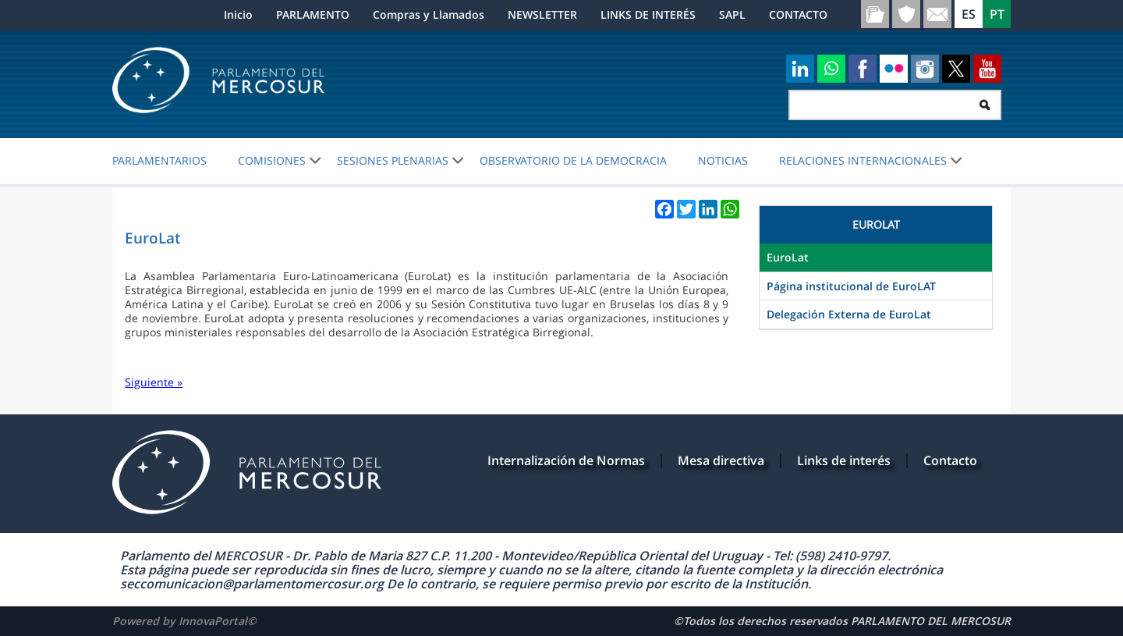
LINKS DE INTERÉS (648, 14)
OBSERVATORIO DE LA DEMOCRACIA (573, 161)
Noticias (723, 161)
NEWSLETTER (542, 14)
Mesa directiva (721, 460)
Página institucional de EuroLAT (851, 286)
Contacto (950, 460)
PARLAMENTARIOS (159, 161)
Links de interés (844, 460)
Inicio (238, 14)
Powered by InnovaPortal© (184, 620)
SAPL (732, 14)
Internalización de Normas (566, 460)
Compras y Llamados (428, 14)
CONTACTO (798, 14)
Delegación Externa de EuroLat (849, 314)
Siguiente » (153, 382)
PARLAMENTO (312, 14)
